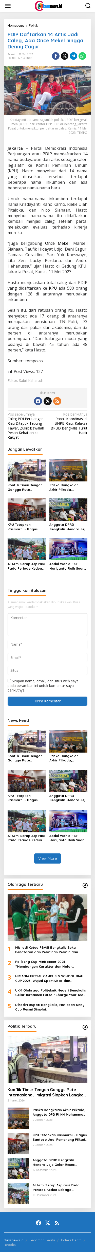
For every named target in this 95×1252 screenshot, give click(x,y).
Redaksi (10, 1245)
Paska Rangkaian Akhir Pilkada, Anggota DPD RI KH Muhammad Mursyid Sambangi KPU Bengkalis (66, 487)
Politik (11, 58)
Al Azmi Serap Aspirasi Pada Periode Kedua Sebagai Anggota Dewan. (26, 566)
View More (47, 858)
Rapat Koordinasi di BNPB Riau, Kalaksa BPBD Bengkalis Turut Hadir (68, 423)
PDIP (48, 154)
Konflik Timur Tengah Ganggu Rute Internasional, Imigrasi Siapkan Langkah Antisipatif (27, 487)
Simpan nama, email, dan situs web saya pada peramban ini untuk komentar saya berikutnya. (43, 686)
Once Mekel (57, 243)
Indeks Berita (71, 1240)
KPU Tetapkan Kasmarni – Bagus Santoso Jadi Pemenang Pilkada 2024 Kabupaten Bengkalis (23, 526)
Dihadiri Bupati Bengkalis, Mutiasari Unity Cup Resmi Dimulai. (50, 1007)
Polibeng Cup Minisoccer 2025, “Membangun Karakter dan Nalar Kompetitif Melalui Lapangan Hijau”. (45, 964)
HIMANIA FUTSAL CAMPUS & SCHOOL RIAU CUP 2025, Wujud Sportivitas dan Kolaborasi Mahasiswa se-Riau (49, 978)
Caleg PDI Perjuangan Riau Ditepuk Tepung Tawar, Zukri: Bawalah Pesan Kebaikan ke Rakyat (27, 426)
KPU (54, 288)
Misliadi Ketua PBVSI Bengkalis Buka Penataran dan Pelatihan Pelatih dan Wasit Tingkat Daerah (46, 949)
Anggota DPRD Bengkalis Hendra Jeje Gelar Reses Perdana (68, 526)
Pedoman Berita (42, 1240)
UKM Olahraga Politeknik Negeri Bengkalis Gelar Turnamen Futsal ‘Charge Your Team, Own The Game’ (51, 992)
